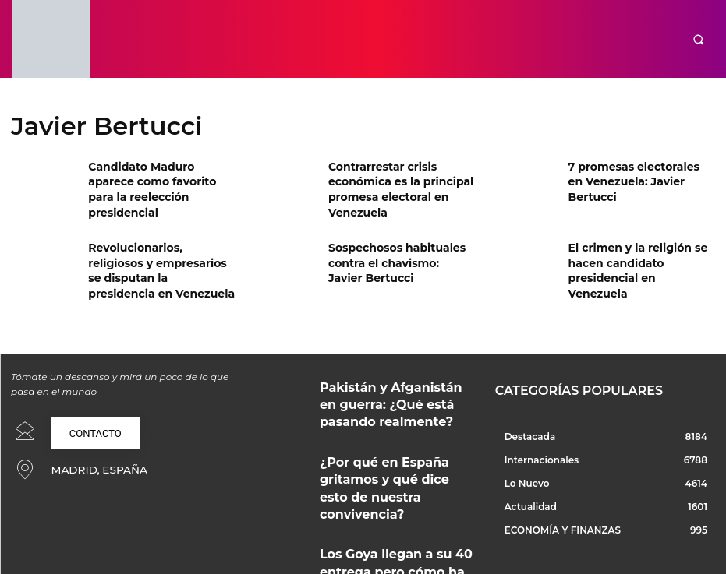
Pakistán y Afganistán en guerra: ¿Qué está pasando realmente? (396, 378)
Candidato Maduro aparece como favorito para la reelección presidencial (154, 179)
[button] (698, 39)
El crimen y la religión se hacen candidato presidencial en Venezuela (641, 254)
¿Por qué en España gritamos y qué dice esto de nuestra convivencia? (391, 444)
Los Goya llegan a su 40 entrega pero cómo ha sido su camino (394, 508)
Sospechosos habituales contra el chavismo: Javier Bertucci (391, 254)
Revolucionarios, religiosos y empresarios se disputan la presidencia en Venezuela (157, 254)
